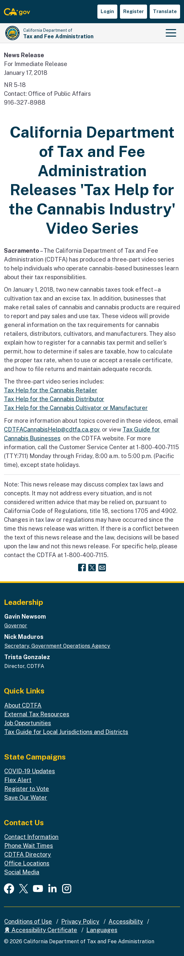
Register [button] (133, 11)
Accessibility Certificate (40, 930)
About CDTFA (23, 705)
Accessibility (126, 921)
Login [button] (107, 11)
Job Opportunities (27, 723)
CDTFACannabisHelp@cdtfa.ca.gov (51, 429)
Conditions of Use (28, 921)
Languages (101, 930)
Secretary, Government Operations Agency (57, 646)
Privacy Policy (80, 921)
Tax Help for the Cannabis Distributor (54, 399)
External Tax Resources (36, 714)
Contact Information (31, 836)
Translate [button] (165, 11)
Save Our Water (25, 797)
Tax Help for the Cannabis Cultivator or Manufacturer (76, 407)
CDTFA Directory (27, 854)
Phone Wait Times (28, 845)
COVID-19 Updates (29, 771)
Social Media (21, 872)
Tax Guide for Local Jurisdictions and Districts (66, 731)
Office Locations (26, 863)
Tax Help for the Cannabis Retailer (50, 390)
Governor (15, 626)
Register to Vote (26, 788)
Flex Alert (17, 780)
